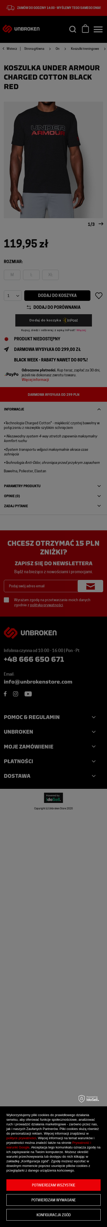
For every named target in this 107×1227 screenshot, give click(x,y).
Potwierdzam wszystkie (53, 1185)
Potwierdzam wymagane (53, 1200)
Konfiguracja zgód (54, 1215)
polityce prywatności (21, 1138)
